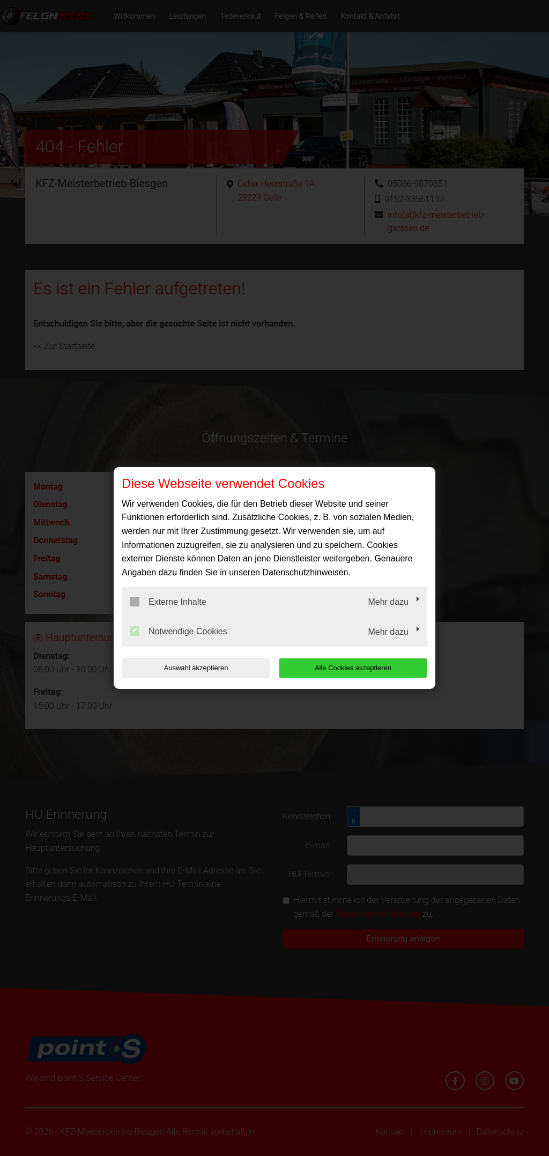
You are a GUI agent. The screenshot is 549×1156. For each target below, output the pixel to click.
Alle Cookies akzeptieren (358, 668)
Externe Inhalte (168, 601)
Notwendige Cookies (178, 631)
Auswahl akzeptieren (190, 668)
